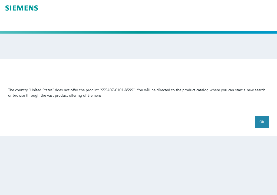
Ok (261, 122)
